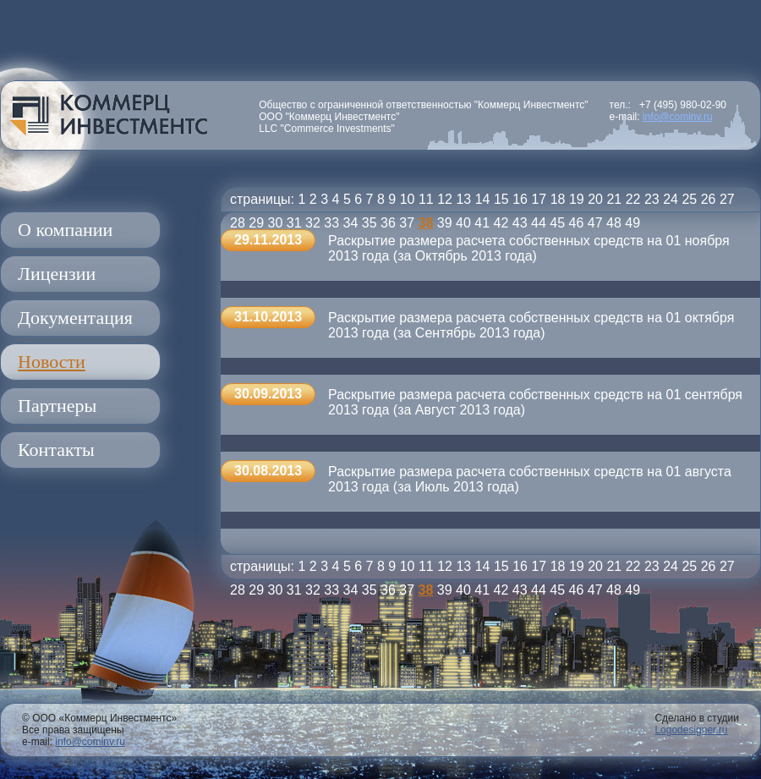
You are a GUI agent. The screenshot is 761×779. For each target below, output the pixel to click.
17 (538, 199)
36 (388, 223)
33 (331, 223)
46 (576, 223)
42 (501, 223)
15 (501, 199)
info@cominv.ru (678, 117)
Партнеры (57, 405)
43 (520, 223)
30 (275, 223)
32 (312, 223)
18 (558, 199)
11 (426, 199)
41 (482, 223)
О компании (65, 229)
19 (576, 199)
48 (613, 223)
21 (613, 199)
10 (407, 199)
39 (444, 223)
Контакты (56, 449)
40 (463, 223)
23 (652, 199)
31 (294, 223)
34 (351, 223)
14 (482, 199)
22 (633, 199)
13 (463, 199)
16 (520, 199)
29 (256, 223)
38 (426, 223)
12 (444, 199)
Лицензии (57, 273)
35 (369, 223)
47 (595, 223)
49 (632, 223)
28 (237, 223)
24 (670, 199)
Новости (51, 361)
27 (727, 199)
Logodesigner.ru (690, 730)
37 (406, 223)
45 (557, 223)
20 (595, 199)
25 (689, 199)
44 (538, 223)
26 (708, 199)
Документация (75, 317)
